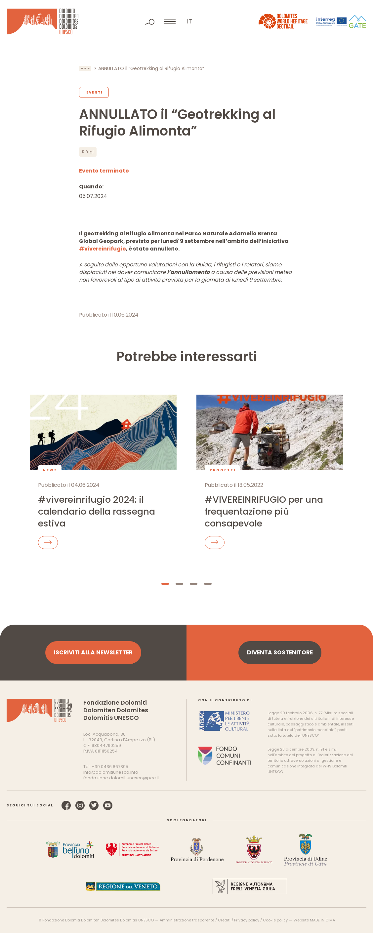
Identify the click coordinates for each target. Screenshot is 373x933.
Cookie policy (275, 920)
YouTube (107, 805)
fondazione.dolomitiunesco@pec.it (121, 778)
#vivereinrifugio (102, 249)
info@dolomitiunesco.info (110, 772)
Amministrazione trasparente (187, 920)
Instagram (80, 805)
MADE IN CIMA (322, 920)
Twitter (94, 805)
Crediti (224, 920)
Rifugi (88, 152)
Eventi (94, 92)
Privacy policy (246, 920)
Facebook (66, 805)
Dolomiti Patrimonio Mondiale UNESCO (42, 21)
